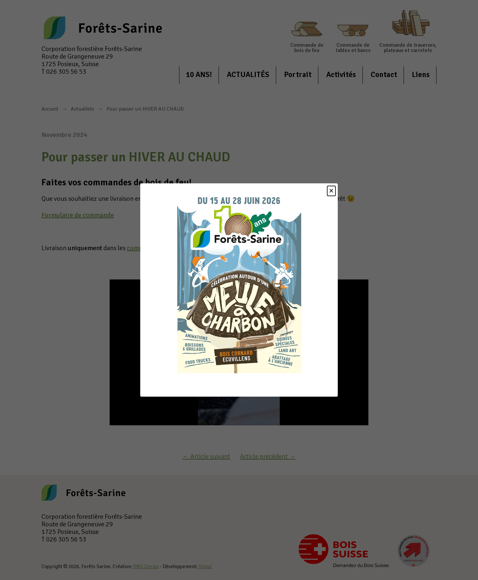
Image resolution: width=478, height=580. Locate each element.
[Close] (331, 191)
